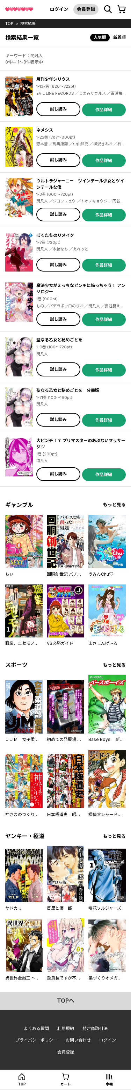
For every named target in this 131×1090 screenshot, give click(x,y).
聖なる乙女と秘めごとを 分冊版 (67, 390)
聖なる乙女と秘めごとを (59, 339)
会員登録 (86, 9)
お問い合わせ (78, 1040)
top (9, 23)
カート (65, 1084)
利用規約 (65, 1028)
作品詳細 (103, 109)
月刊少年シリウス (53, 79)
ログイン (59, 9)
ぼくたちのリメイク (55, 235)
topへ (65, 1000)
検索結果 (28, 23)
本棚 (109, 1084)
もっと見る (114, 504)
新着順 (119, 37)
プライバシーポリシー (36, 1040)
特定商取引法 (95, 1028)
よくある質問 (36, 1028)
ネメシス (44, 130)
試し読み (58, 109)
